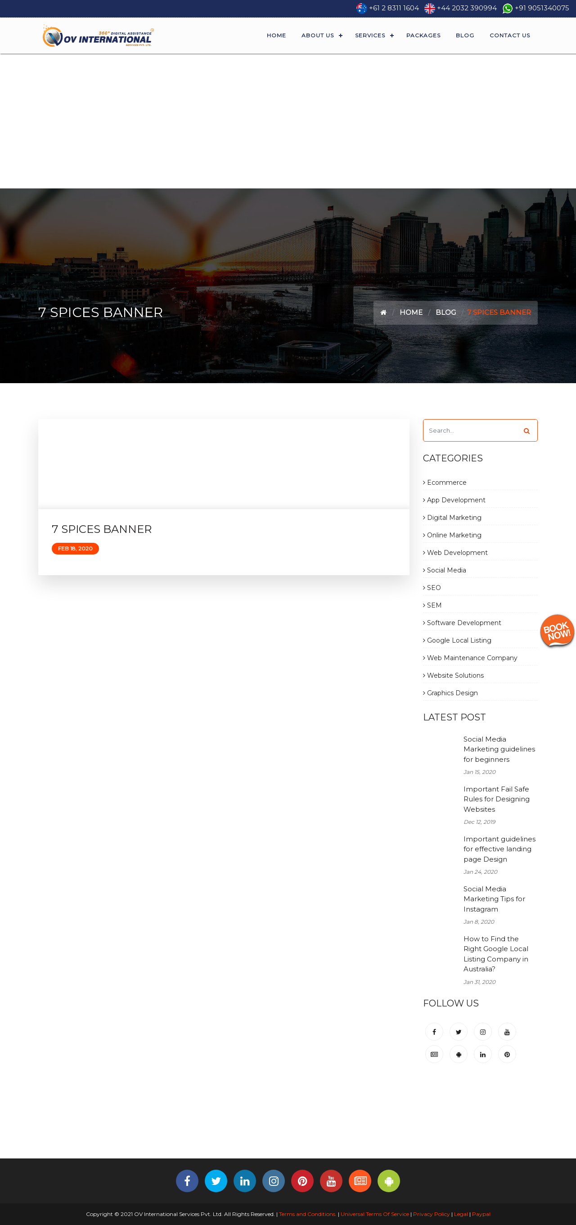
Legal (461, 1214)
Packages (423, 35)
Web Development (455, 553)
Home (276, 35)
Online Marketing (452, 535)
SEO (432, 588)
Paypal (481, 1214)
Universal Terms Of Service (375, 1214)
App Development (454, 500)
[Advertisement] (288, 121)
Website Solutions (453, 675)
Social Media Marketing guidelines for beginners (499, 749)
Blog (465, 35)
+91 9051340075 (542, 8)
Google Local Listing (457, 640)
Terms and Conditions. (307, 1214)
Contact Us (510, 35)
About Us (318, 35)
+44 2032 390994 (467, 8)
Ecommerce (445, 482)
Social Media (444, 570)
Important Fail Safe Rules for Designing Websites (497, 799)
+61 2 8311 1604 (394, 8)
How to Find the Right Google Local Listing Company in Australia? (496, 954)
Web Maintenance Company (470, 658)
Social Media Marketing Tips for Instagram (494, 899)
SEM (432, 605)
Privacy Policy (431, 1214)
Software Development (462, 623)
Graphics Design (450, 693)
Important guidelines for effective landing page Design (500, 849)
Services (370, 35)
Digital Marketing (452, 518)
